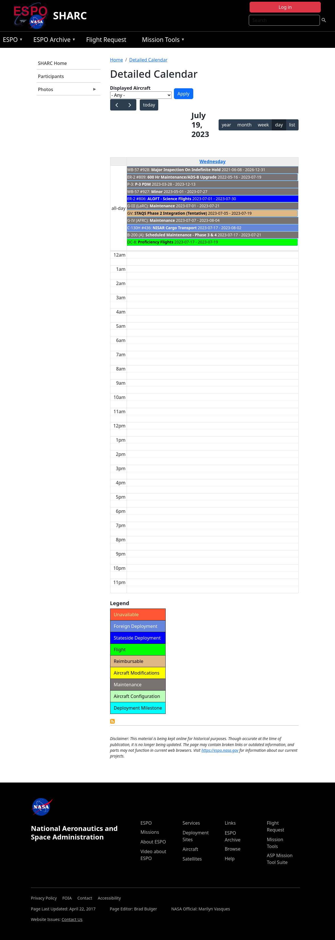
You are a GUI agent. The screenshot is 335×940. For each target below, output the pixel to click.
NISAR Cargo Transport (175, 227)
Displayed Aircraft (130, 88)
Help (230, 858)
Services (191, 823)
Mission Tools (162, 41)
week (263, 125)
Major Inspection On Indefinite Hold (186, 169)
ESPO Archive (53, 41)
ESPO (11, 41)
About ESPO (153, 842)
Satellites (192, 859)
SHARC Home (52, 63)
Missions (149, 832)
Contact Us (71, 919)
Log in (285, 7)
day (279, 125)
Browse (232, 849)
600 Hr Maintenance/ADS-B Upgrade (182, 177)
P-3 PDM (143, 184)
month (244, 125)
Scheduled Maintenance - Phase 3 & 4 (181, 234)
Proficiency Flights (155, 242)
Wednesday (213, 161)
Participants (51, 76)
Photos (67, 90)
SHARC (70, 15)
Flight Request (106, 40)
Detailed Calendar (148, 60)
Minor (157, 191)
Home (116, 60)
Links (230, 823)
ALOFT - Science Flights (169, 198)
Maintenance (162, 205)
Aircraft (190, 849)
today (149, 105)
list (292, 125)
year (226, 125)
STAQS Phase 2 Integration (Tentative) (170, 213)
